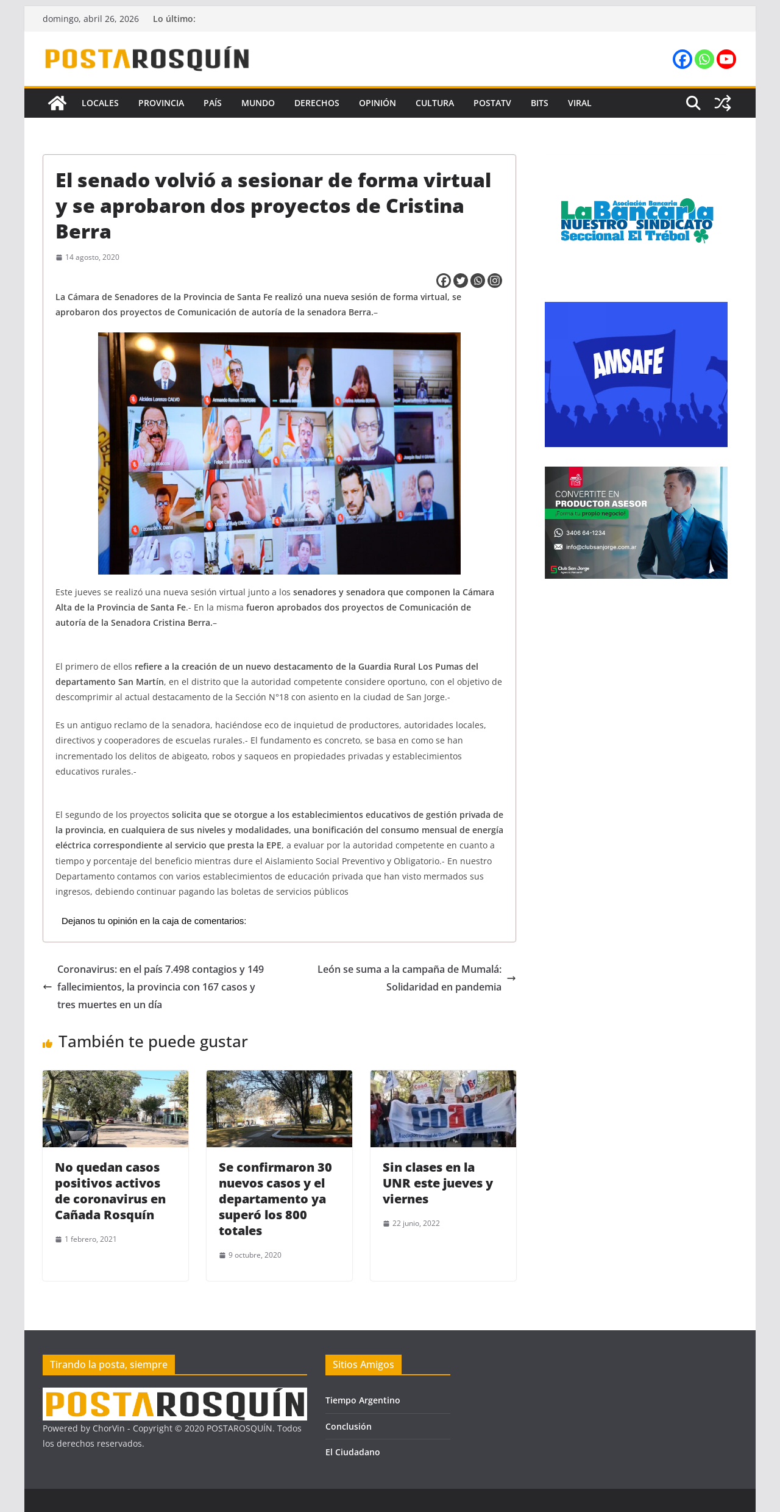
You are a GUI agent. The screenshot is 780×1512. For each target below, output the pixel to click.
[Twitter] (460, 280)
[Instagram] (495, 280)
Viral (580, 103)
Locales (100, 103)
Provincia (161, 103)
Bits (539, 103)
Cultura (435, 103)
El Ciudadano (352, 1452)
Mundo (258, 103)
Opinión (377, 103)
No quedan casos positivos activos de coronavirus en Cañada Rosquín (110, 1191)
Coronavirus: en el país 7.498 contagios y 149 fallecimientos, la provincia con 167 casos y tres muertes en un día (153, 986)
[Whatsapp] (477, 280)
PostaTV (492, 103)
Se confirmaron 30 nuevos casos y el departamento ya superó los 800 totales (275, 1199)
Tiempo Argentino (362, 1400)
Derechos (316, 103)
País (213, 103)
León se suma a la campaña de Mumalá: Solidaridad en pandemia (416, 978)
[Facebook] (443, 280)
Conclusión (348, 1426)
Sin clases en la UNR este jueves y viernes (438, 1183)
